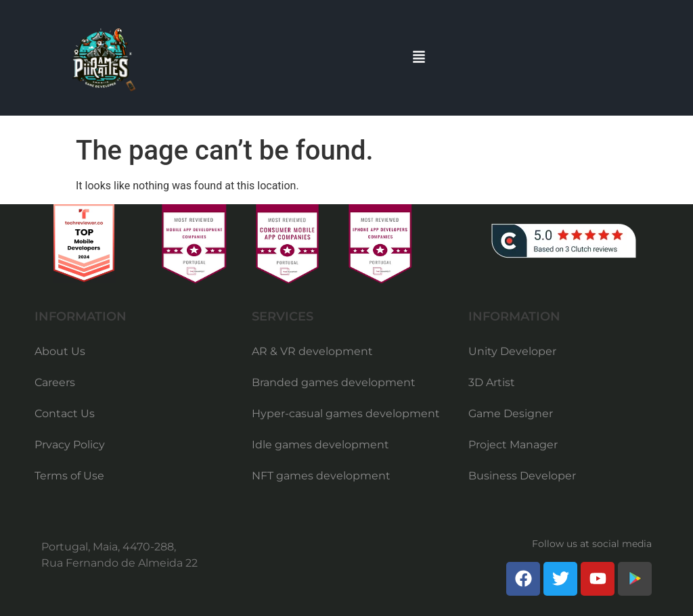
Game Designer (510, 413)
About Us (60, 351)
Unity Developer (512, 351)
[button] (418, 57)
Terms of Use (69, 475)
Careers (55, 382)
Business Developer (522, 475)
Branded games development (334, 382)
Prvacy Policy (70, 444)
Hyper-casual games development (346, 413)
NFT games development (321, 475)
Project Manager (513, 444)
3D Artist (491, 382)
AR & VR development (312, 351)
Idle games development (320, 444)
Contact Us (65, 413)
